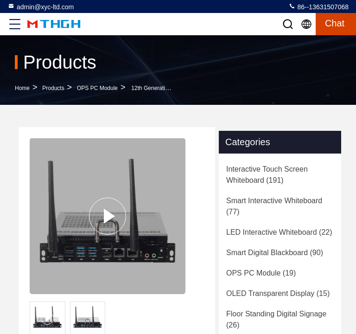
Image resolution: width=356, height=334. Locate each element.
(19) (261, 273)
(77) (274, 206)
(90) (274, 253)
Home (22, 88)
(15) (278, 293)
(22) (279, 232)
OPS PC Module (97, 88)
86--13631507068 (318, 6)
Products (53, 88)
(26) (276, 319)
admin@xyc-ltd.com (40, 6)
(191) (267, 174)
